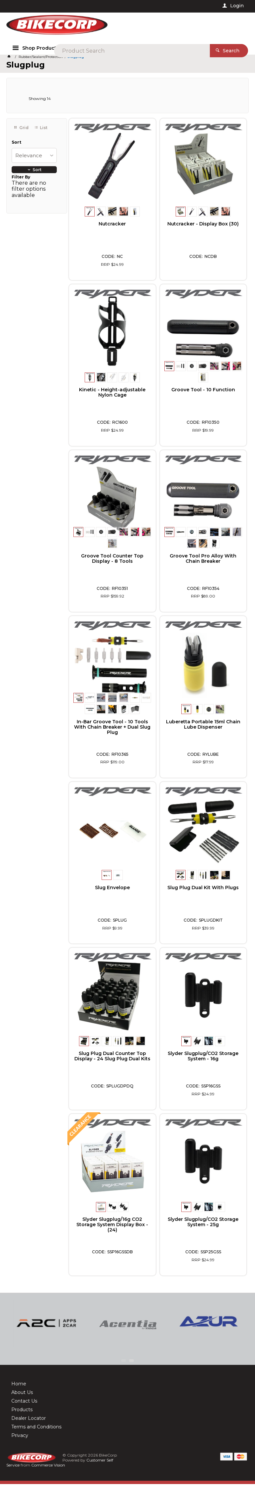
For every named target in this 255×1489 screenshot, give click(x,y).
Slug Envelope (112, 892)
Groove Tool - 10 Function (203, 395)
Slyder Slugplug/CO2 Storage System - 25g (203, 1227)
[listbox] (34, 160)
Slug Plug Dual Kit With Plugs (203, 892)
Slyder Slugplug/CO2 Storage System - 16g (203, 1061)
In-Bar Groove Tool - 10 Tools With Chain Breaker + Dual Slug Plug (112, 732)
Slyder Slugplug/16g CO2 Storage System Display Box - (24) (112, 1230)
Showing (40, 103)
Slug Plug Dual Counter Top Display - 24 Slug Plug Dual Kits (112, 1061)
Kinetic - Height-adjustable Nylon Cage (112, 397)
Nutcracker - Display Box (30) (203, 229)
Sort (16, 147)
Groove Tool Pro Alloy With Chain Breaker (203, 563)
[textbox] (139, 26)
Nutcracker (112, 229)
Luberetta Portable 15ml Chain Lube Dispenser (203, 729)
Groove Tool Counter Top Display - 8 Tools (112, 563)
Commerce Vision (48, 1469)
